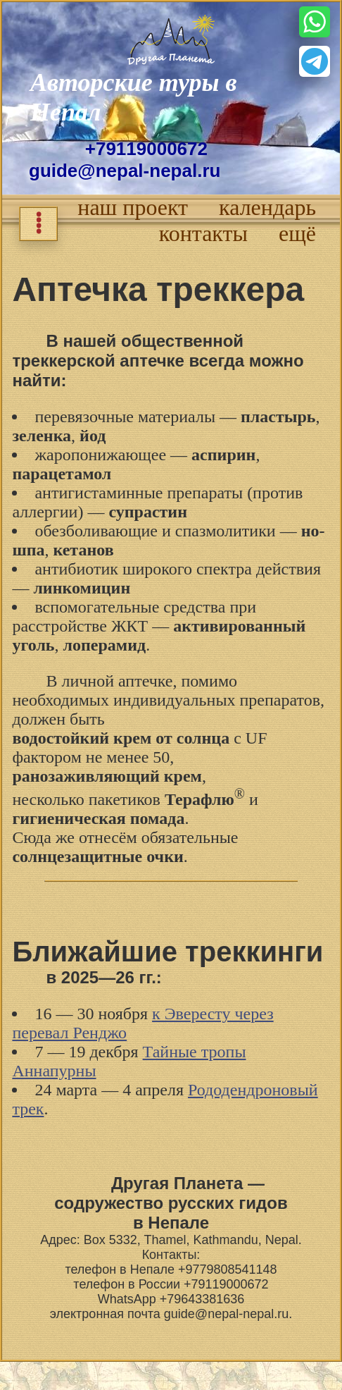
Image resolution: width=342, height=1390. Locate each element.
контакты (203, 233)
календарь (267, 207)
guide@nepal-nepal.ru (124, 170)
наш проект (132, 207)
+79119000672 (146, 148)
